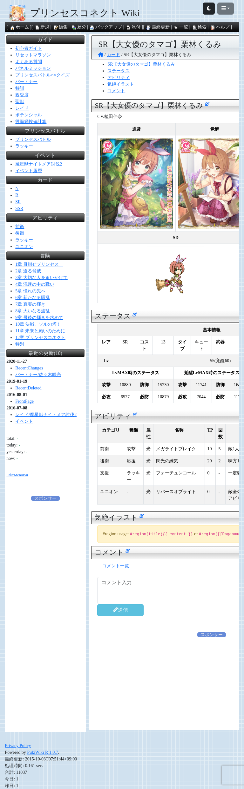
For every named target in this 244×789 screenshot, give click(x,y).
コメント (116, 90)
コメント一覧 (115, 566)
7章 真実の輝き (30, 304)
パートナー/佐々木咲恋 (38, 374)
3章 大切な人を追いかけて (41, 277)
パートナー (26, 81)
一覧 (180, 27)
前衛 (19, 226)
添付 (133, 27)
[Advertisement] (45, 597)
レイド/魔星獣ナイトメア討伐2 (46, 414)
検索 (199, 27)
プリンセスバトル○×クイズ (42, 75)
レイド (22, 108)
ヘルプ (219, 27)
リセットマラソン (33, 55)
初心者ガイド (28, 48)
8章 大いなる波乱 (32, 311)
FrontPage (24, 401)
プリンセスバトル (33, 139)
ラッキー (24, 146)
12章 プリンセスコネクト (40, 337)
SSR (19, 208)
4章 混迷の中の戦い (34, 284)
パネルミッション (33, 68)
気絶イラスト (120, 84)
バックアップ (106, 27)
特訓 (19, 88)
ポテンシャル (28, 115)
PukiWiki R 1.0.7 (42, 752)
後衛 (19, 233)
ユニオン (24, 246)
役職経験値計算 (30, 121)
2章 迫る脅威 (28, 271)
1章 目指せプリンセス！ (39, 264)
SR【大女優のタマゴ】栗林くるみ (141, 64)
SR (18, 201)
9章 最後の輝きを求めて (39, 317)
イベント (24, 421)
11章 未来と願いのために (40, 331)
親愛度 (22, 95)
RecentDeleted (28, 388)
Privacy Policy (18, 745)
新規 (42, 27)
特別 (19, 344)
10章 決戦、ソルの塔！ (38, 324)
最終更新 (158, 27)
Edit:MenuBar (17, 475)
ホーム (19, 27)
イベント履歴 (28, 170)
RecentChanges (29, 368)
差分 (78, 27)
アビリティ (118, 77)
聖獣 (19, 101)
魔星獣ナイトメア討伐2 (38, 164)
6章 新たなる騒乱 (32, 297)
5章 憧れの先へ (30, 291)
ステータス (118, 70)
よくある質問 (28, 61)
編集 (60, 27)
